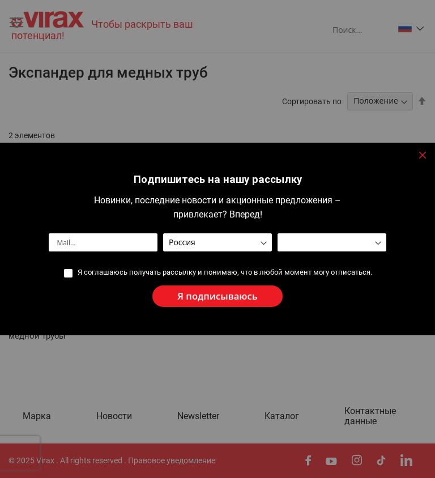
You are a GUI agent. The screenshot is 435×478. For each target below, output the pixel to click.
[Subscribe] (217, 296)
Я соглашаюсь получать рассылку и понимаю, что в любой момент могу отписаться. (224, 272)
